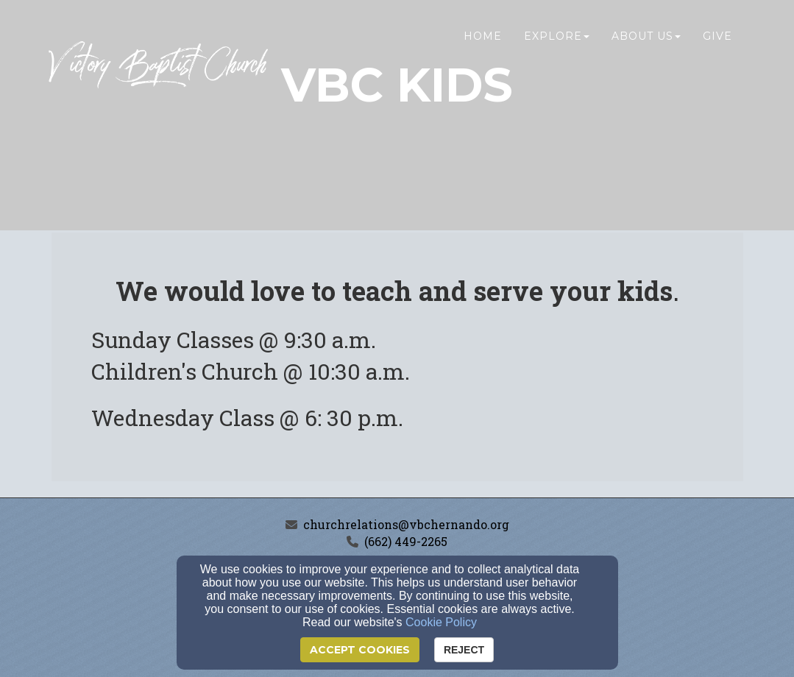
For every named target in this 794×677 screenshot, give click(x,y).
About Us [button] (646, 42)
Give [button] (717, 42)
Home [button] (483, 42)
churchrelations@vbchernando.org (406, 524)
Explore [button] (556, 42)
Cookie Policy (441, 622)
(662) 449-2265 (405, 541)
